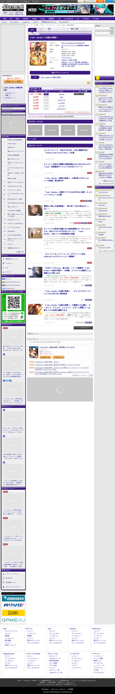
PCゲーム (8, 279)
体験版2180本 (19, 14)
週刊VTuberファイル (14, 159)
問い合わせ (35, 1)
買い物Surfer (11, 231)
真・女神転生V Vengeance (106, 241)
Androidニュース (55, 658)
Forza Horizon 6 (103, 210)
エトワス (61, 106)
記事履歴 (100, 1)
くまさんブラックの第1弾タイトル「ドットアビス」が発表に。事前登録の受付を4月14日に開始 (106, 100)
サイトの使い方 (24, 1)
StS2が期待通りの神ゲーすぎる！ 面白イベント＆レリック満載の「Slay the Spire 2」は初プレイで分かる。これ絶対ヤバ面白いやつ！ (13, 456)
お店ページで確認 (35, 94)
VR (59, 18)
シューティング (99, 665)
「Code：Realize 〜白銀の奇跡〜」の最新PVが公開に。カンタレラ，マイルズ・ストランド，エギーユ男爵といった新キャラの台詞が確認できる (67, 307)
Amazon (61, 94)
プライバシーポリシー (12, 573)
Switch (34, 18)
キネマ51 (10, 244)
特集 (7, 95)
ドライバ (8, 272)
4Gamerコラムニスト (14, 219)
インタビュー (26, 22)
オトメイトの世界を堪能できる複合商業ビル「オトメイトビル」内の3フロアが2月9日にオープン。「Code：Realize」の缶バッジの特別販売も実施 (67, 231)
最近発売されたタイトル (49, 22)
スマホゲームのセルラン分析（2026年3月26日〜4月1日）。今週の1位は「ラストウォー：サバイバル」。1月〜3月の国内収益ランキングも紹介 (106, 147)
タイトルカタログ (33, 643)
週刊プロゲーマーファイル (15, 151)
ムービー (35, 22)
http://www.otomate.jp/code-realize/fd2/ (73, 43)
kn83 (61, 97)
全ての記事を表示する (84, 327)
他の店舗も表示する (84, 112)
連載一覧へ (21, 252)
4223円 (35, 103)
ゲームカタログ (63, 22)
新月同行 (101, 234)
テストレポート (77, 658)
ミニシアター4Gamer (14, 227)
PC (11, 18)
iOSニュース (53, 656)
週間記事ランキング (11, 259)
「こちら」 (68, 682)
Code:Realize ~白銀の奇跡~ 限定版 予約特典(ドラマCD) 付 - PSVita (57, 365)
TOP (4, 18)
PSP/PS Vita (96, 629)
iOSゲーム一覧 (54, 670)
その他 (96, 670)
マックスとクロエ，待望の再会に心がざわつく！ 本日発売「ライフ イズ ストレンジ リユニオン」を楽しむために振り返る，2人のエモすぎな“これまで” (13, 401)
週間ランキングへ (109, 180)
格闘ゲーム (97, 661)
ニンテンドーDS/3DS (33, 654)
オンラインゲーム (11, 631)
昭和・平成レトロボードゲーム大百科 (15, 215)
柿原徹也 (64, 64)
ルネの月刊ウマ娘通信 (14, 210)
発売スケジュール (33, 640)
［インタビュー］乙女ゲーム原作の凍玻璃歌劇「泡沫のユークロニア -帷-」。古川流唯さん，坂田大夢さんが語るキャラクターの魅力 (13, 565)
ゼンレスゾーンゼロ (104, 247)
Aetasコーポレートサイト (13, 586)
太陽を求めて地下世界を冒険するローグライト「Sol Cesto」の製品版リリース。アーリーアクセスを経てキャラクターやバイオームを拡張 (106, 175)
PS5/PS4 (25, 18)
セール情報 (53, 663)
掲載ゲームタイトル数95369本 (13, 12)
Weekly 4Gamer (12, 143)
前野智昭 (77, 62)
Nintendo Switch (9, 288)
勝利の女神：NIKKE (105, 216)
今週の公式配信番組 (13, 155)
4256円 (35, 106)
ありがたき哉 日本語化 (14, 235)
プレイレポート (14, 22)
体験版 (7, 636)
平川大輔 (80, 64)
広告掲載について (11, 582)
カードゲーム (98, 663)
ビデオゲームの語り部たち (15, 223)
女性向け (51, 18)
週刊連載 (8, 640)
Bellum (100, 221)
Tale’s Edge (102, 205)
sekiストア (61, 100)
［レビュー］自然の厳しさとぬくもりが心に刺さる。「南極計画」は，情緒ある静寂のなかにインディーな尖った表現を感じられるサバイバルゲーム (13, 483)
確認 (46, 94)
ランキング (109, 1)
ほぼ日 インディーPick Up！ (16, 182)
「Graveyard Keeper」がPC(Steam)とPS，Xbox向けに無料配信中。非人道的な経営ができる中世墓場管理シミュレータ (106, 119)
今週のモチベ (11, 147)
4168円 (35, 97)
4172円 (35, 100)
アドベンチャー (67, 57)
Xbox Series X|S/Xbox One (12, 282)
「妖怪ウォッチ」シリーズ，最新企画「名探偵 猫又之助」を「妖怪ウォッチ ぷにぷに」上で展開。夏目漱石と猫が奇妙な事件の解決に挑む (106, 128)
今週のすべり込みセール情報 (15, 174)
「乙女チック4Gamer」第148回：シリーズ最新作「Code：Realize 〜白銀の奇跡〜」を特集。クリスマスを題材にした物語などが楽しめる (67, 270)
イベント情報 (98, 658)
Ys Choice (61, 103)
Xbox (17, 18)
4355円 (35, 109)
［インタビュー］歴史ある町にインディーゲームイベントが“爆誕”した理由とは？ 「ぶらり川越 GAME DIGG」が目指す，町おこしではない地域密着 (13, 512)
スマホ (42, 18)
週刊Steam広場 (12, 178)
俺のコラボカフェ (13, 206)
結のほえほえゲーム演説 (15, 199)
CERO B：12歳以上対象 (69, 60)
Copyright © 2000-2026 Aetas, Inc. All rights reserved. (57, 691)
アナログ (86, 18)
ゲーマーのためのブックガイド (15, 194)
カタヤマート (61, 109)
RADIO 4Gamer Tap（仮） (15, 186)
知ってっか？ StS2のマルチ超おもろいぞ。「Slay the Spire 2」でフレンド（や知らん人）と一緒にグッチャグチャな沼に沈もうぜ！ (13, 430)
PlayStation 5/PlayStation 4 (12, 285)
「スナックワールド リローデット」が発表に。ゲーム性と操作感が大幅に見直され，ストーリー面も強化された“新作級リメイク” (106, 166)
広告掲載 (70, 689)
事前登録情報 (54, 661)
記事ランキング (10, 645)
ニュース (8, 93)
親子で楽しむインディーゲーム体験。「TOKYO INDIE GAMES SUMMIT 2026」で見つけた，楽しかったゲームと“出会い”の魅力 (13, 348)
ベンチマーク (76, 668)
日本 (63, 66)
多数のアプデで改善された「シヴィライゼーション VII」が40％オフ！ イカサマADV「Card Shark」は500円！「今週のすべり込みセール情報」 (106, 109)
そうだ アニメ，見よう (14, 190)
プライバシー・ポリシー (58, 689)
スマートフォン (53, 654)
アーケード (96, 654)
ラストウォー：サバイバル (106, 198)
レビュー (4, 22)
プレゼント (9, 263)
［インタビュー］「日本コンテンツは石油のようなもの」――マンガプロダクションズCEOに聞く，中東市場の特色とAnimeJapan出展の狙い (13, 538)
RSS (2, 1)
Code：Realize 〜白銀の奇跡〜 (51, 77)
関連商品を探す (70, 112)
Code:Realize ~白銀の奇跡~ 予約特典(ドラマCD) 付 (57, 347)
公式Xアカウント (12, 1)
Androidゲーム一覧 (55, 672)
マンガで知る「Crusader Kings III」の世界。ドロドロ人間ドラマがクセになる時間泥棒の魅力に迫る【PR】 (13, 375)
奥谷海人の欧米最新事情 (15, 139)
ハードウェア (68, 18)
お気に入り (91, 1)
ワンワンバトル (103, 192)
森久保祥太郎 (72, 64)
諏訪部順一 (85, 62)
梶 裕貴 (86, 64)
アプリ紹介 (53, 665)
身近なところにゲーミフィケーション (15, 239)
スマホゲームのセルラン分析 (15, 169)
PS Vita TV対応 (70, 66)
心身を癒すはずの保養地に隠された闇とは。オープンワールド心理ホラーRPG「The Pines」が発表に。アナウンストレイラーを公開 (106, 156)
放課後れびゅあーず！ (14, 248)
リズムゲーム (98, 668)
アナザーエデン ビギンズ (105, 228)
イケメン (71, 62)
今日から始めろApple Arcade (16, 203)
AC (78, 18)
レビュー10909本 (8, 14)
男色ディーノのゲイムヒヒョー (15, 163)
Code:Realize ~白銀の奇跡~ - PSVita (47, 362)
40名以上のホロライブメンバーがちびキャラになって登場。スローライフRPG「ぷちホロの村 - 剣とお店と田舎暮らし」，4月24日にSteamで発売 (106, 137)
